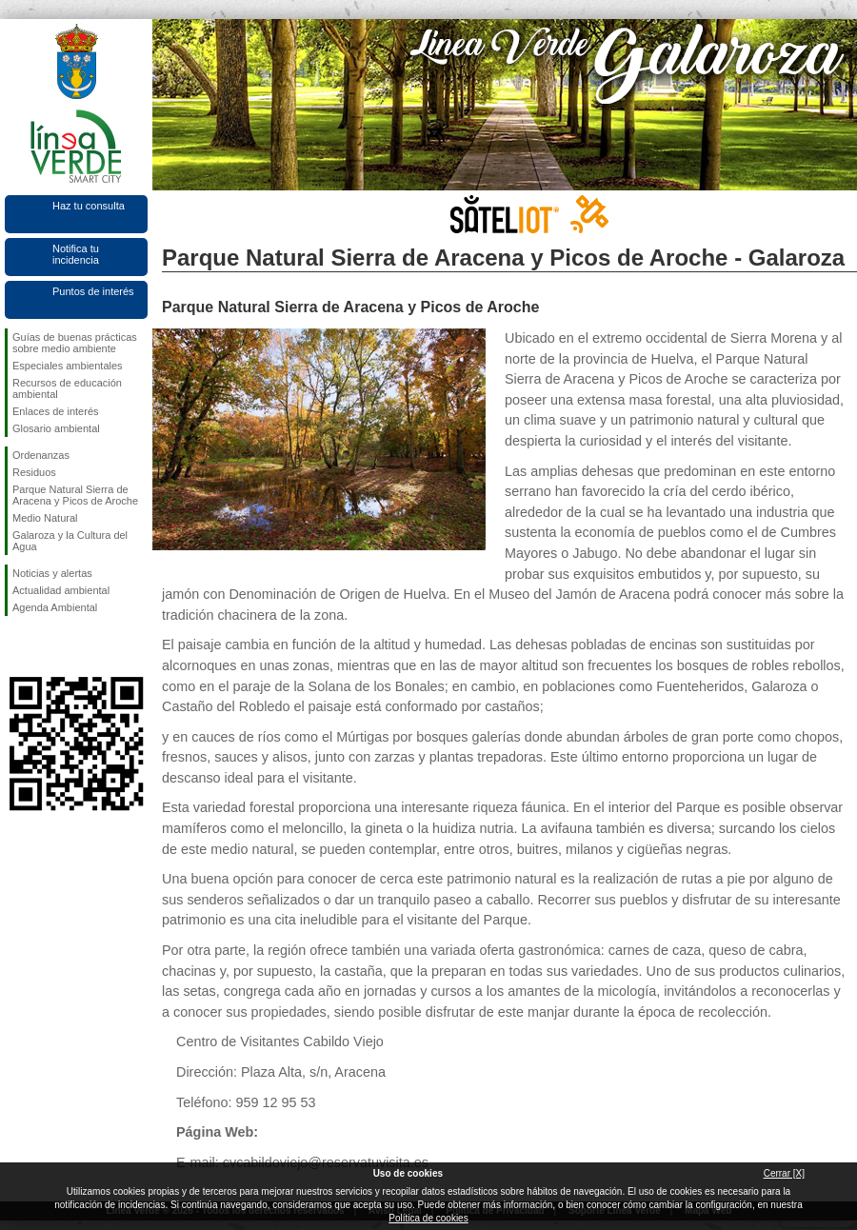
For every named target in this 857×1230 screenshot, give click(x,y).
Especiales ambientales (67, 365)
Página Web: (217, 1132)
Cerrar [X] (784, 1173)
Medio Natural (44, 518)
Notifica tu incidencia (75, 254)
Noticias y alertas (52, 573)
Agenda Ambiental (54, 607)
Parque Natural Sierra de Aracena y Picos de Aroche (75, 495)
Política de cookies (428, 1218)
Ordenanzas (41, 455)
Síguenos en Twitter (47, 646)
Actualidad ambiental (61, 590)
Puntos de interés (93, 291)
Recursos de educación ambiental (67, 388)
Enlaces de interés (55, 411)
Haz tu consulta (88, 205)
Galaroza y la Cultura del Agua (70, 540)
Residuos (34, 472)
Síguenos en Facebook (16, 646)
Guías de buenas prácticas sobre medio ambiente (74, 342)
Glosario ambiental (56, 428)
